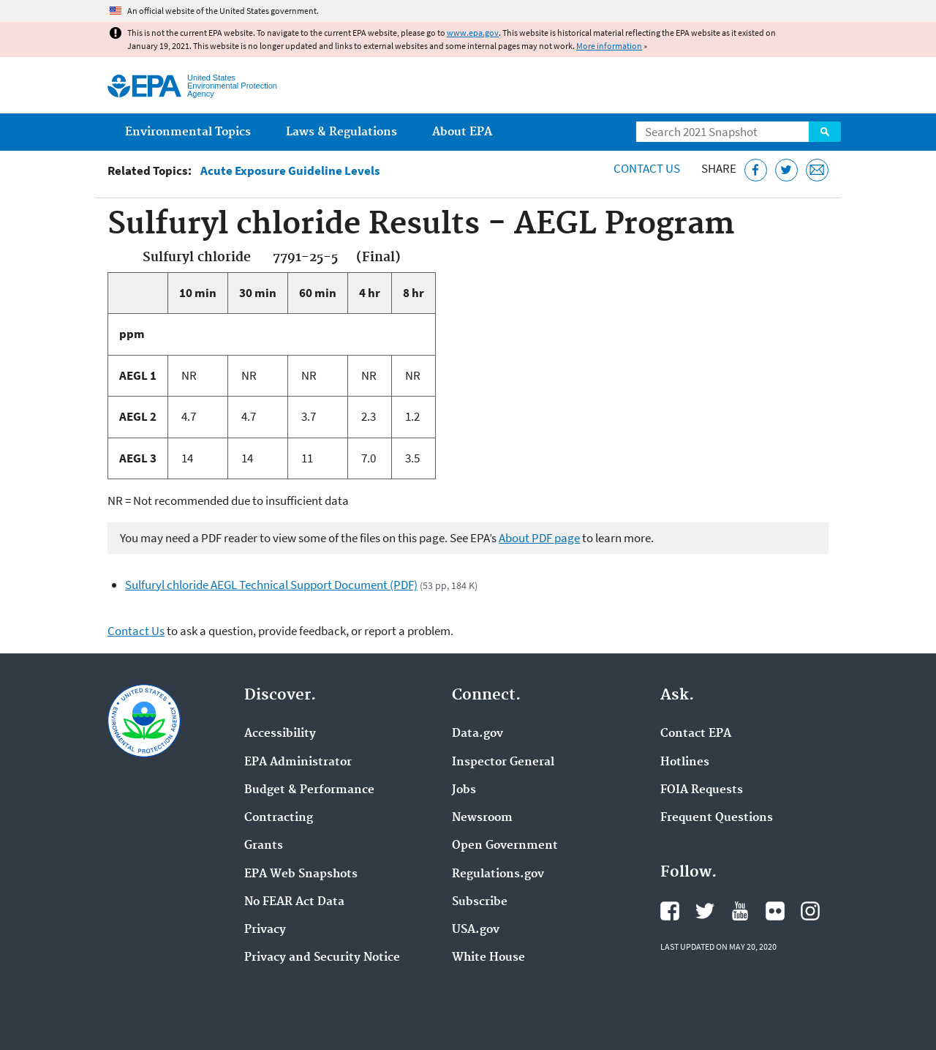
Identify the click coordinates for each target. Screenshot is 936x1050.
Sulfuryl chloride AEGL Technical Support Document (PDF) (271, 585)
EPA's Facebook (669, 910)
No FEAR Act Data (294, 902)
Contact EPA (695, 733)
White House (488, 957)
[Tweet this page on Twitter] (786, 170)
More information (609, 45)
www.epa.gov (473, 32)
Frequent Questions (716, 818)
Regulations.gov (498, 874)
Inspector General (503, 762)
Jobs (464, 790)
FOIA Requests (701, 790)
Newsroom (482, 818)
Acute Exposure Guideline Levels (290, 171)
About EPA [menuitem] (462, 132)
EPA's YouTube (740, 910)
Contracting (278, 818)
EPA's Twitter (704, 910)
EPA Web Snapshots (301, 874)
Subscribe (479, 902)
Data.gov (477, 733)
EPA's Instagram (810, 910)
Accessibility (280, 733)
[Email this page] (817, 170)
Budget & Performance (309, 790)
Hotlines (684, 762)
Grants (263, 845)
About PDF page (539, 538)
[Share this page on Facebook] (755, 170)
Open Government (505, 845)
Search (825, 131)
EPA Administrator (298, 762)
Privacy (265, 930)
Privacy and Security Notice (322, 957)
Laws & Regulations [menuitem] (341, 132)
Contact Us (647, 168)
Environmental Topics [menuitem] (188, 132)
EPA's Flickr (775, 910)
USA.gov (475, 930)
